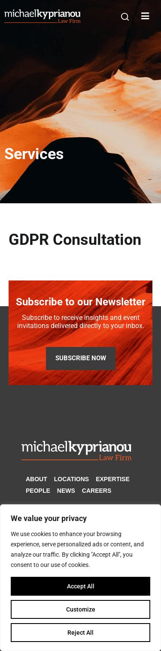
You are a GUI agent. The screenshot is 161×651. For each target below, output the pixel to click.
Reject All (80, 632)
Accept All (80, 586)
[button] (125, 17)
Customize (80, 609)
